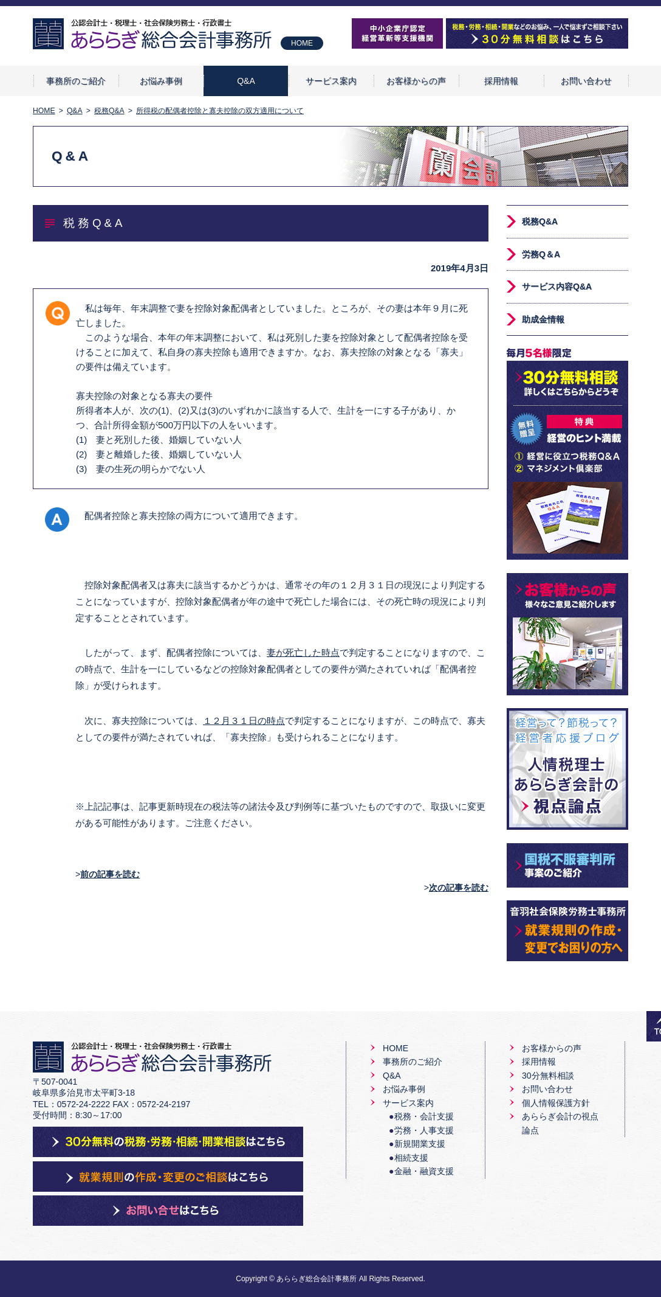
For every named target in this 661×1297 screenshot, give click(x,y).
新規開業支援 (419, 1144)
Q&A (246, 81)
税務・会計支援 (424, 1116)
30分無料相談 (548, 1075)
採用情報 (501, 81)
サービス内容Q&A (557, 286)
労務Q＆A (541, 254)
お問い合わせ (586, 81)
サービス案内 (331, 81)
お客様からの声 (416, 81)
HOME (302, 43)
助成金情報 (543, 319)
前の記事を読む (110, 874)
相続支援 (411, 1158)
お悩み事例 (161, 81)
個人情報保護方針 (556, 1103)
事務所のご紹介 (76, 81)
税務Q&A (540, 221)
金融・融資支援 (424, 1171)
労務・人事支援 (424, 1130)
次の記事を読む (458, 887)
